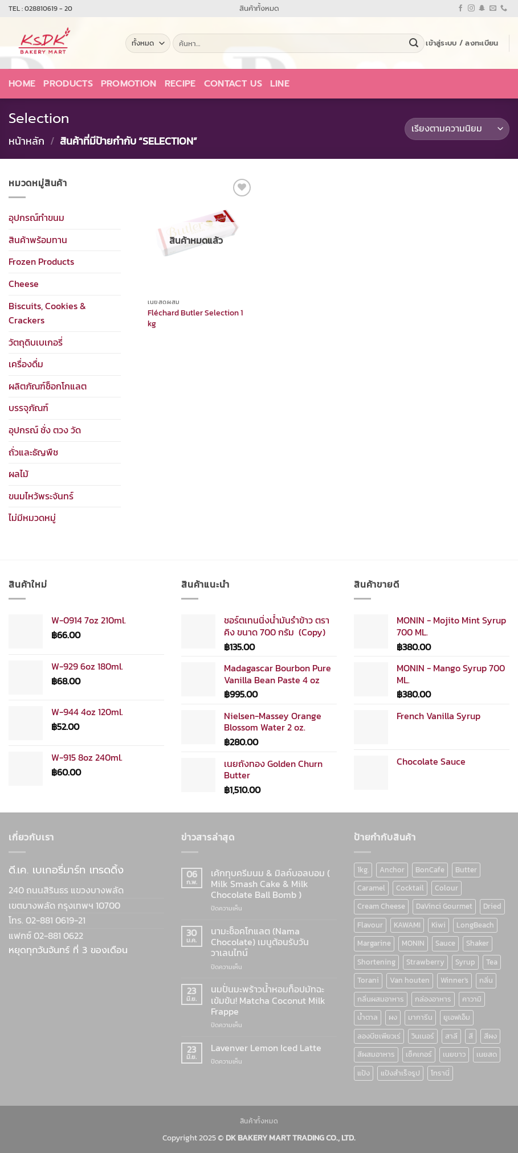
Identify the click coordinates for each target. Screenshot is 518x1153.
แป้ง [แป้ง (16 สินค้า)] (363, 1073)
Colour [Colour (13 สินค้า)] (446, 888)
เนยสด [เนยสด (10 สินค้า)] (486, 1054)
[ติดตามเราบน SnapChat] (482, 9)
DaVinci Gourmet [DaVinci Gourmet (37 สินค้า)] (444, 906)
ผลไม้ (18, 474)
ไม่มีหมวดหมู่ (32, 517)
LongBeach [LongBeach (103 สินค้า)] (475, 925)
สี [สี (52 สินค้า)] (470, 1036)
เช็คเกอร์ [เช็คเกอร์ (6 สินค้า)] (419, 1054)
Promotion (129, 84)
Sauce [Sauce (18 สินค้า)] (445, 943)
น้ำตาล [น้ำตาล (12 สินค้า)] (367, 1017)
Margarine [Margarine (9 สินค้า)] (374, 943)
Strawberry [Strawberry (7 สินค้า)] (425, 962)
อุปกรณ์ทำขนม (36, 217)
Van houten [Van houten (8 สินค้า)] (410, 980)
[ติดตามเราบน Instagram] (471, 9)
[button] (462, 43)
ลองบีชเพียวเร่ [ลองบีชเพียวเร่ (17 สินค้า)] (379, 1036)
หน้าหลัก (26, 141)
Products (68, 84)
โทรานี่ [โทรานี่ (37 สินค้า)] (440, 1073)
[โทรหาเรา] (503, 9)
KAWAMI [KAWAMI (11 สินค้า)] (407, 925)
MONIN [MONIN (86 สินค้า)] (413, 943)
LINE (279, 84)
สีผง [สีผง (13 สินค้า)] (490, 1036)
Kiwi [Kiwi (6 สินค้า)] (438, 925)
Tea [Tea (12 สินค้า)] (491, 962)
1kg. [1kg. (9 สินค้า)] (363, 869)
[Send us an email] (493, 9)
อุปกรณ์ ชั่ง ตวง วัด (45, 430)
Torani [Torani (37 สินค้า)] (368, 980)
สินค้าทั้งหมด (259, 8)
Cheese (24, 283)
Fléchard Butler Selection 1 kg (195, 318)
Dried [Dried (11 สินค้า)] (492, 906)
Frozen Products (41, 261)
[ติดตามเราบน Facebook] (460, 9)
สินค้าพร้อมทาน (38, 239)
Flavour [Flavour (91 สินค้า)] (370, 925)
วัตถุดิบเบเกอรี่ (36, 341)
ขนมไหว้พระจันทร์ (41, 496)
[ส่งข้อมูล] (413, 43)
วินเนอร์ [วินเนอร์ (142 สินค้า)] (422, 1036)
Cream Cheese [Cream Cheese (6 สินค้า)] (381, 906)
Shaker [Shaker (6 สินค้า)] (477, 943)
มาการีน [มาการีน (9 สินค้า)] (420, 1017)
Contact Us (233, 84)
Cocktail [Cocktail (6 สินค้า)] (410, 888)
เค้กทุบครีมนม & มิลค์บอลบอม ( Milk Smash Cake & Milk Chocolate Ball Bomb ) (270, 884)
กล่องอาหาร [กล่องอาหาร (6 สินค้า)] (433, 999)
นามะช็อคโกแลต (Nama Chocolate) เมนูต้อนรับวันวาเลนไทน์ (260, 942)
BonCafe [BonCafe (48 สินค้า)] (429, 869)
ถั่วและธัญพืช (33, 451)
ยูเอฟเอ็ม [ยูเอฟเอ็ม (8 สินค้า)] (456, 1017)
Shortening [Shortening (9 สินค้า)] (376, 962)
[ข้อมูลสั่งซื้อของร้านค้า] (457, 129)
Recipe (180, 84)
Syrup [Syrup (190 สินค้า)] (465, 962)
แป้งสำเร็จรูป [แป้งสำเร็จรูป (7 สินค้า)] (400, 1073)
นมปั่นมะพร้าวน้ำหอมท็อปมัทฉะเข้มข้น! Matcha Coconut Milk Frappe (268, 1000)
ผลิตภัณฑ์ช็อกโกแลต (48, 386)
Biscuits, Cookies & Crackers (47, 312)
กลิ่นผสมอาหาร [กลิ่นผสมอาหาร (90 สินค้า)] (380, 999)
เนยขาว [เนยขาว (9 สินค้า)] (454, 1054)
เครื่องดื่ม (26, 364)
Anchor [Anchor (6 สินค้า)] (392, 869)
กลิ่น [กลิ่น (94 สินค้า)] (486, 980)
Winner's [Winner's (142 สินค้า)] (454, 980)
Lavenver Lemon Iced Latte (266, 1048)
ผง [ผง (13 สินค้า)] (393, 1017)
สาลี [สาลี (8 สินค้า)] (451, 1036)
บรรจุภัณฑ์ (28, 408)
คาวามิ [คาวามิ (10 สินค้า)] (472, 999)
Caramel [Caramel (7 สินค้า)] (371, 888)
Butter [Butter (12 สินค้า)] (466, 869)
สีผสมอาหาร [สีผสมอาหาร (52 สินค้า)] (376, 1054)
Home (22, 84)
